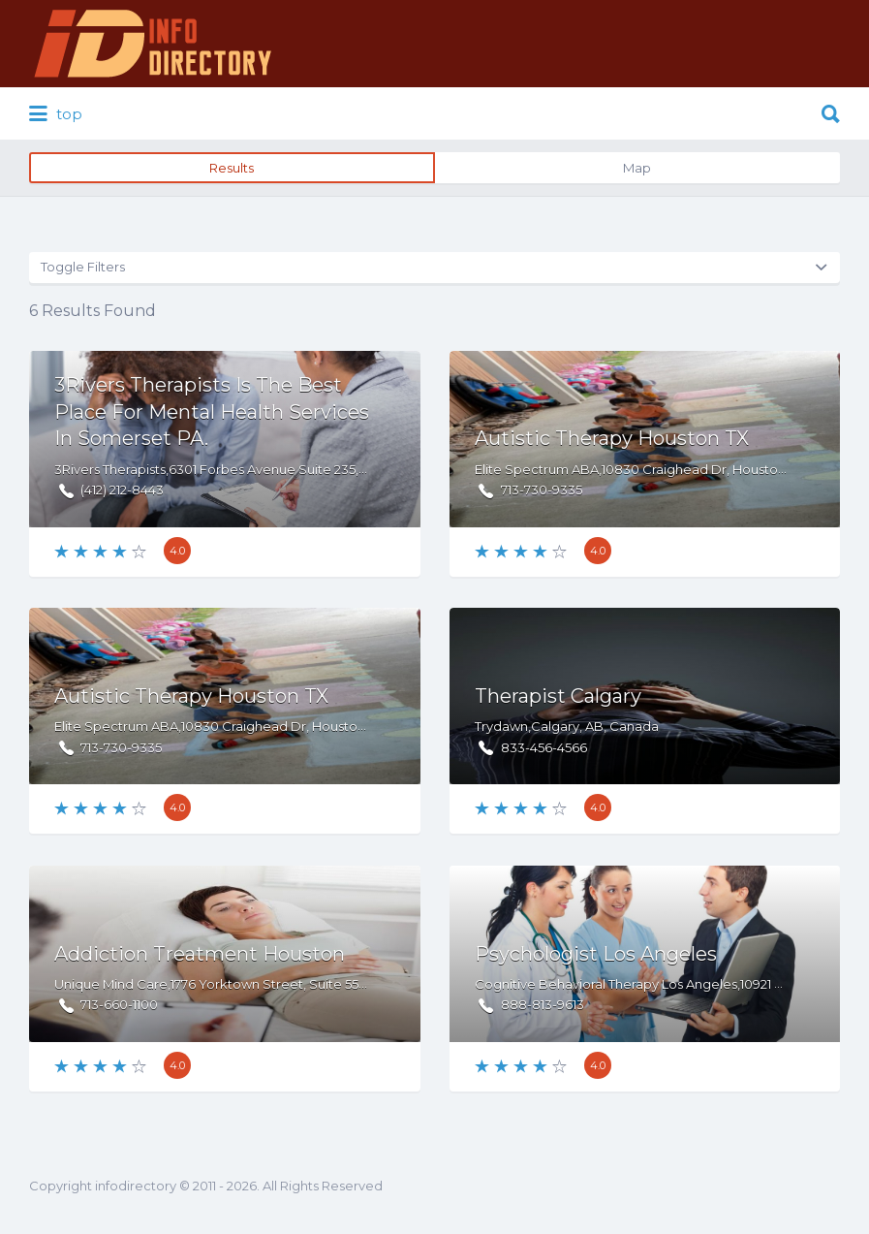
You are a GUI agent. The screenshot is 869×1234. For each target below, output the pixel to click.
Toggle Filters (83, 266)
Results (231, 167)
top (55, 114)
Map (637, 167)
